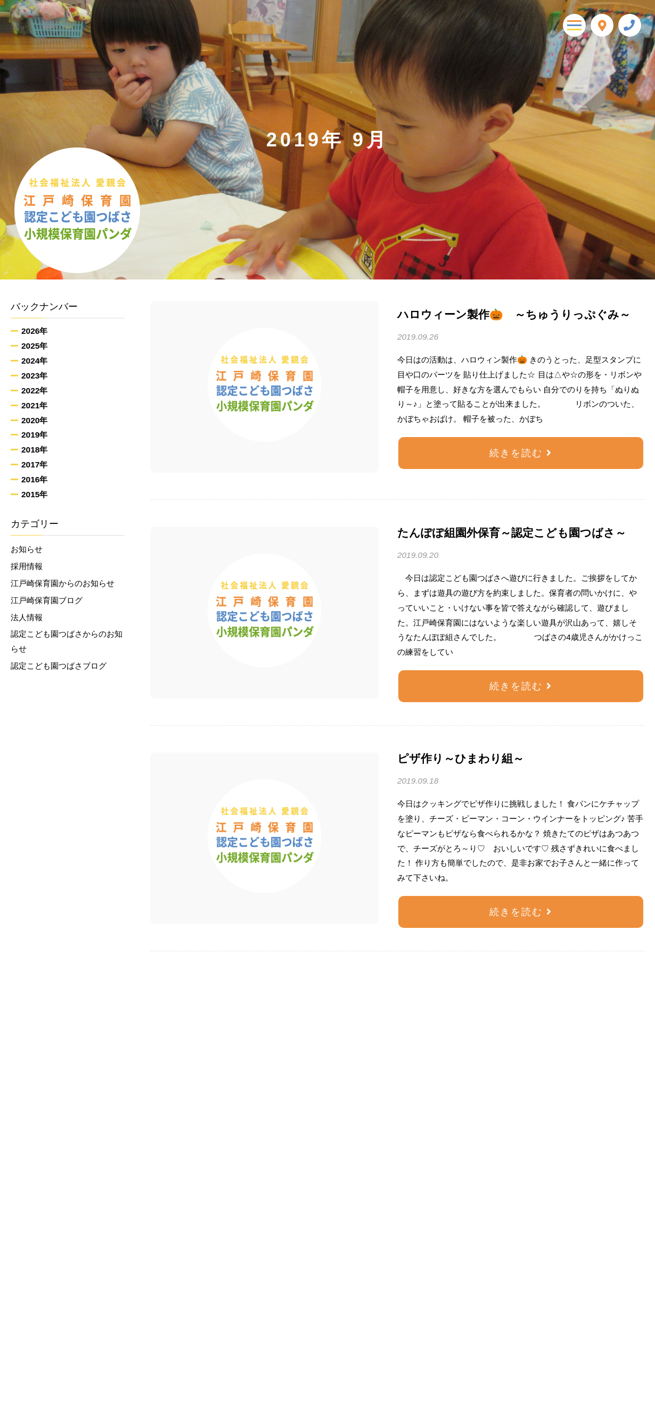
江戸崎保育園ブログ (47, 600)
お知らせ (27, 549)
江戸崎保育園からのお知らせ (62, 583)
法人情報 (27, 617)
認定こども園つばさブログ (59, 665)
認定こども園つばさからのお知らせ (66, 641)
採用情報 (27, 566)
